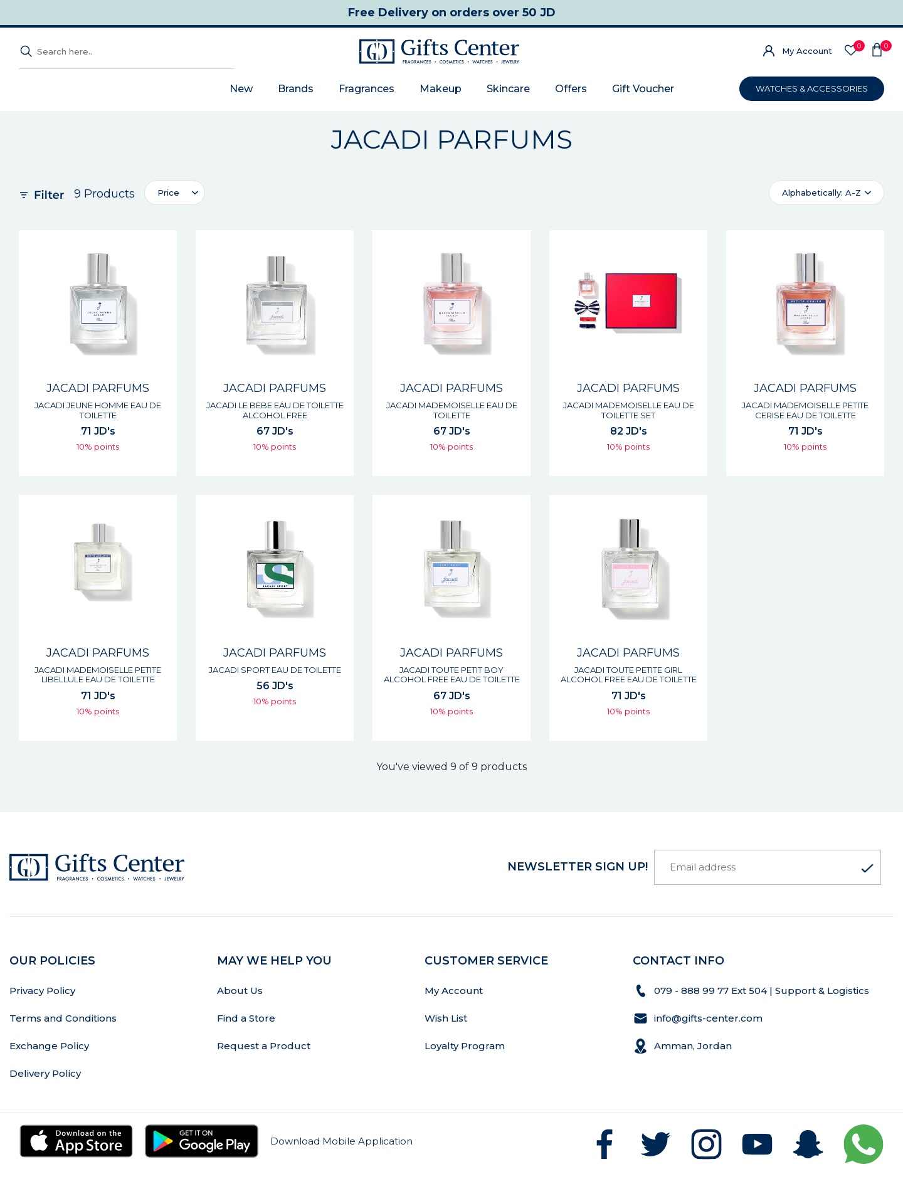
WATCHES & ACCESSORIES (812, 88)
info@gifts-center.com (708, 1018)
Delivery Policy (45, 1073)
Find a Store (246, 1018)
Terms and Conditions (63, 1018)
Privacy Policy (42, 991)
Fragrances (366, 89)
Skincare (508, 89)
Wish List (446, 1018)
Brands (296, 89)
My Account (807, 51)
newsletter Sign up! (577, 867)
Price (168, 193)
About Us (240, 991)
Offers (571, 89)
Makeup (441, 89)
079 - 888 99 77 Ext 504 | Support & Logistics (763, 991)
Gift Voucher (643, 89)
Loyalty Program (465, 1046)
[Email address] (767, 867)
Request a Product (263, 1046)
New (241, 89)
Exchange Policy (49, 1046)
